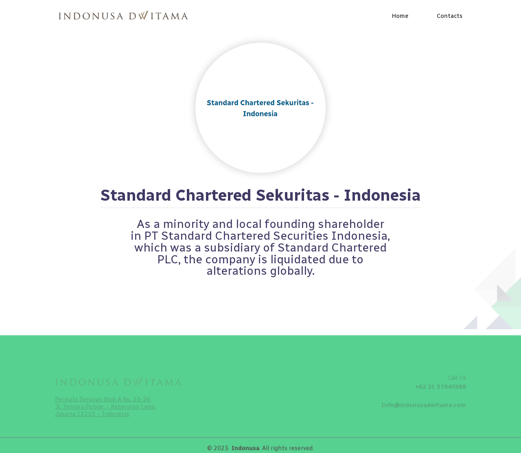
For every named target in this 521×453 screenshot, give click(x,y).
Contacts (449, 16)
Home (400, 16)
